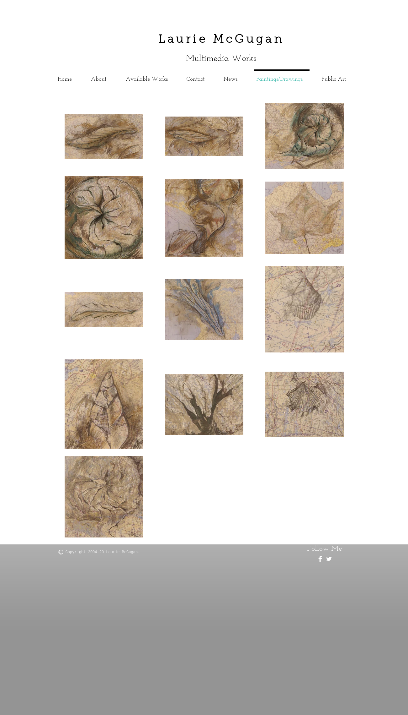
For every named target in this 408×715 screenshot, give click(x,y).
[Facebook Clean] (320, 559)
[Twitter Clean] (329, 559)
